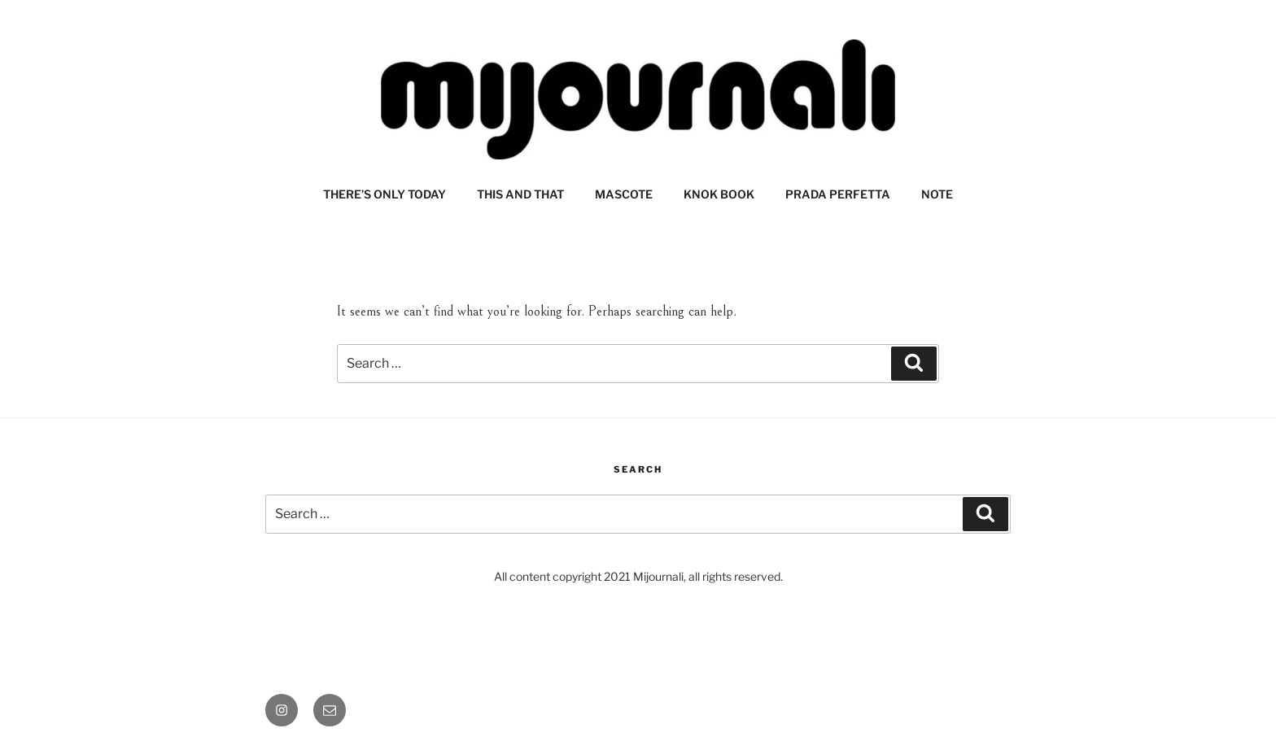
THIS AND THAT (520, 194)
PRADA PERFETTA (837, 194)
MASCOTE (624, 194)
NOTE (937, 194)
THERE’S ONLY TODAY (384, 194)
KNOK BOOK (719, 194)
